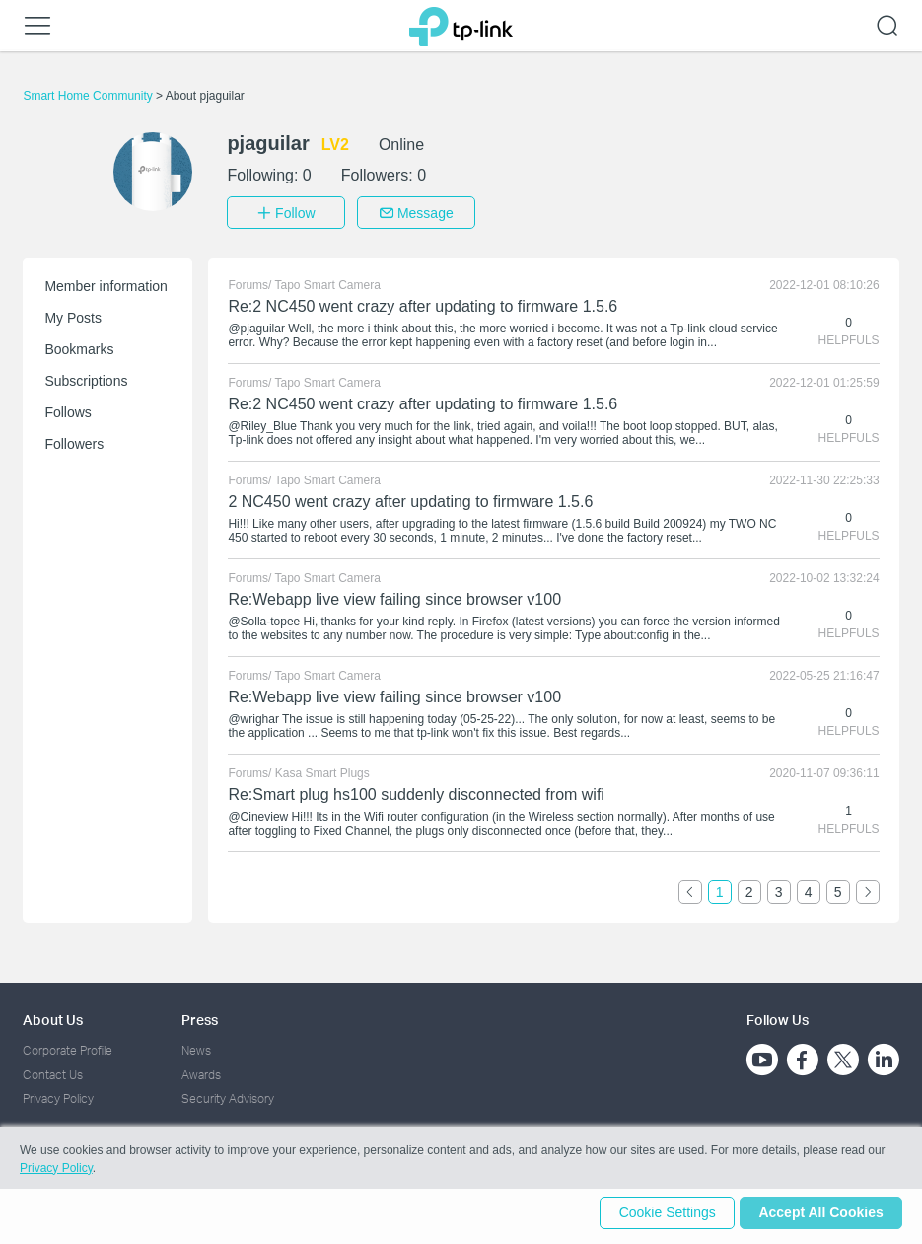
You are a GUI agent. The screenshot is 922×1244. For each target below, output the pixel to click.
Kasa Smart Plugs (322, 770)
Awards (201, 1070)
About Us (53, 1016)
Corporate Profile (67, 1047)
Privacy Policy (58, 1095)
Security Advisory (227, 1095)
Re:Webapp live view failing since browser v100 (394, 596)
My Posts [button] (73, 315)
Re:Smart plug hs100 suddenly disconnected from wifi (416, 791)
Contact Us (53, 1070)
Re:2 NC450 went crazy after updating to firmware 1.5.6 (422, 303)
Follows (67, 409)
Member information (106, 283)
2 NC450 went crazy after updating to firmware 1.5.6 (410, 498)
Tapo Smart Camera (328, 282)
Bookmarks (78, 346)
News (196, 1047)
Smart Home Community (89, 96)
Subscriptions (85, 378)
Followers (74, 441)
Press (199, 1016)
